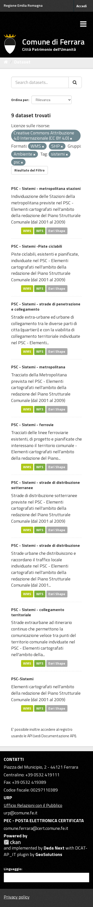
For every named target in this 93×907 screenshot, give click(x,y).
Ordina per (19, 99)
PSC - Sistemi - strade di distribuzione (45, 545)
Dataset (22, 61)
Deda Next (54, 848)
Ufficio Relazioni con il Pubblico (33, 805)
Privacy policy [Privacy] (17, 897)
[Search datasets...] (40, 82)
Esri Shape (56, 230)
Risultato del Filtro (29, 170)
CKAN (12, 842)
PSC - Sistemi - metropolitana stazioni (46, 188)
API (29, 736)
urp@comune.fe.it (20, 812)
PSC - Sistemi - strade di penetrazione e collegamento (45, 306)
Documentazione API (58, 736)
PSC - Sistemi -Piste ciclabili (36, 246)
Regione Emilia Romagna (23, 5)
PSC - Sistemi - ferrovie (32, 425)
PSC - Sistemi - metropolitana (38, 367)
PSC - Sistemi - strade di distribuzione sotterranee (45, 485)
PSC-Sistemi (22, 679)
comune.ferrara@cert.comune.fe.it (36, 828)
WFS (39, 230)
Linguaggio (12, 868)
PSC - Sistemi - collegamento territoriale (37, 612)
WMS (27, 230)
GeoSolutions (48, 854)
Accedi (81, 5)
